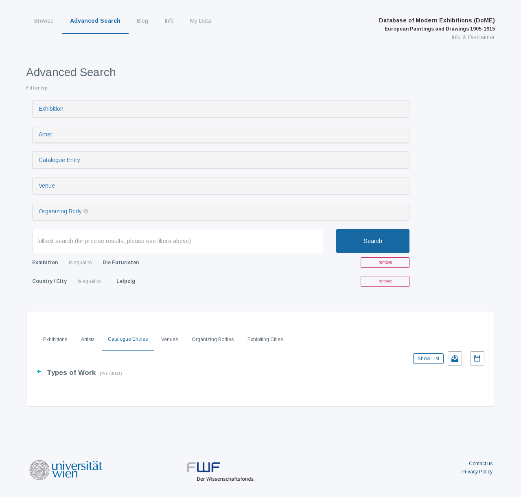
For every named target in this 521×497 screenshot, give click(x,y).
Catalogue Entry (59, 160)
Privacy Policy (477, 472)
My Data (200, 21)
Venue (47, 185)
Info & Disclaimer (473, 37)
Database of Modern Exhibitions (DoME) (437, 24)
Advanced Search (95, 21)
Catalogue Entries (128, 339)
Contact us (481, 463)
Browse (44, 21)
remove (385, 262)
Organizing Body (60, 211)
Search (373, 241)
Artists (87, 339)
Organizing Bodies (213, 339)
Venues (169, 339)
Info (169, 21)
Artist (45, 134)
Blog (142, 21)
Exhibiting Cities (265, 339)
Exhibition (51, 108)
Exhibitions (55, 339)
